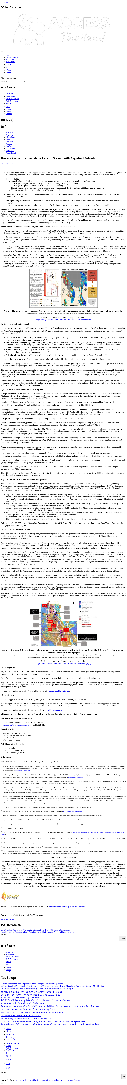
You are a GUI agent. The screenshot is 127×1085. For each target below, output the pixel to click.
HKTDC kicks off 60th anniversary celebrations (20, 997)
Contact (9, 72)
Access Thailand (22, 1080)
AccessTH (10, 151)
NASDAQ (10, 135)
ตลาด (8, 1056)
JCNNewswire (11, 59)
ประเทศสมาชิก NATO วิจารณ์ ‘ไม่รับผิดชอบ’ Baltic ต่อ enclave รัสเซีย (30, 995)
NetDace (9, 146)
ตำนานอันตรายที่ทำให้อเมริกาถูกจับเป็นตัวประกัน (22, 1003)
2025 (8, 1066)
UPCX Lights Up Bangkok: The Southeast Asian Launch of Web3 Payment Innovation (35, 930)
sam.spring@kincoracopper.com (16, 725)
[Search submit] (24, 81)
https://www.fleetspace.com (75, 777)
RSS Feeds (10, 1039)
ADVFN (9, 133)
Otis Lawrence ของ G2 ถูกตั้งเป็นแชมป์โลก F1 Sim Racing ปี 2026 (28, 1009)
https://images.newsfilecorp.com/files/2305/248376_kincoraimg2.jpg (63, 663)
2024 (8, 1068)
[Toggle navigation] (2, 51)
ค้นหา (3, 935)
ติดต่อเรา (10, 1034)
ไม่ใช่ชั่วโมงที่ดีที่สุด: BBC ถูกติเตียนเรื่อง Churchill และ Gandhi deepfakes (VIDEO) (35, 1000)
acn (17, 164)
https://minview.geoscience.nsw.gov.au (73, 811)
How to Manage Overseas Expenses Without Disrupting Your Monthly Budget (32, 984)
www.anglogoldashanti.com (58, 691)
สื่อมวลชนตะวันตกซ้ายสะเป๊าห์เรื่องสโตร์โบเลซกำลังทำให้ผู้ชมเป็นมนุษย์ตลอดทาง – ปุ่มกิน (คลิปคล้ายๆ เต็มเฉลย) (50, 1006)
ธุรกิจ (8, 64)
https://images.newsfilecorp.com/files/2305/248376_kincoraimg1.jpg (63, 320)
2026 (8, 1064)
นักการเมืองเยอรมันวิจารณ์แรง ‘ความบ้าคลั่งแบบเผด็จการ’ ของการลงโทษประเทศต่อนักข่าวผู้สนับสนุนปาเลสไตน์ (50, 1024)
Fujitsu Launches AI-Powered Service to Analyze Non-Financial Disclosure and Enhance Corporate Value (43, 1021)
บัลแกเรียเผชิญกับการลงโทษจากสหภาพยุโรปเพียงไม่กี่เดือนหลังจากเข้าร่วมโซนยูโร (37, 989)
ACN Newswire (12, 99)
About (8, 111)
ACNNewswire (12, 57)
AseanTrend (11, 153)
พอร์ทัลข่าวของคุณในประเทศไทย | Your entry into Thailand (55, 1080)
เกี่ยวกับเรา (10, 1031)
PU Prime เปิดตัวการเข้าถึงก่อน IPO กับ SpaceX (21, 1016)
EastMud (9, 142)
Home (8, 55)
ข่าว (8, 67)
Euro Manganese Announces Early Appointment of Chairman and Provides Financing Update (38, 932)
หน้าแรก (9, 94)
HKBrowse (10, 148)
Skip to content (7, 2)
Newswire (10, 139)
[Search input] (12, 81)
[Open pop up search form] (2, 77)
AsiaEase (9, 144)
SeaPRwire (10, 62)
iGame (8, 70)
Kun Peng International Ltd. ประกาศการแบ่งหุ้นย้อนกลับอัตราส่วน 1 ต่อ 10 (32, 1013)
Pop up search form (8, 79)
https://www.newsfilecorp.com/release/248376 (67, 907)
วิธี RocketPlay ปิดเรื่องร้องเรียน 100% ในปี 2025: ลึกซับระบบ (26, 1019)
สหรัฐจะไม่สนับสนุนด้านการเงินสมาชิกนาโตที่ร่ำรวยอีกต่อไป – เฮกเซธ (31, 992)
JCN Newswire (12, 101)
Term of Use (11, 1037)
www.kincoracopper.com (55, 710)
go (124, 1076)
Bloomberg (10, 137)
